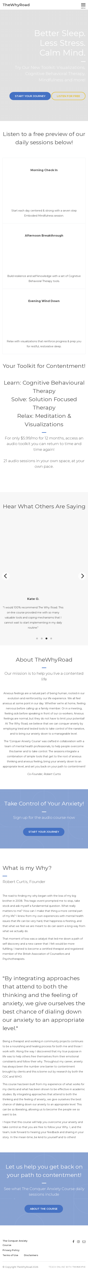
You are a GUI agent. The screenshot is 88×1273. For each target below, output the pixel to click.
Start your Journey (28, 96)
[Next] (82, 579)
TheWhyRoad (16, 5)
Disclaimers (31, 1255)
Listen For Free (68, 96)
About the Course (43, 1217)
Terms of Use (10, 1255)
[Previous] (6, 579)
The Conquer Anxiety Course (15, 1243)
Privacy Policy (11, 1250)
